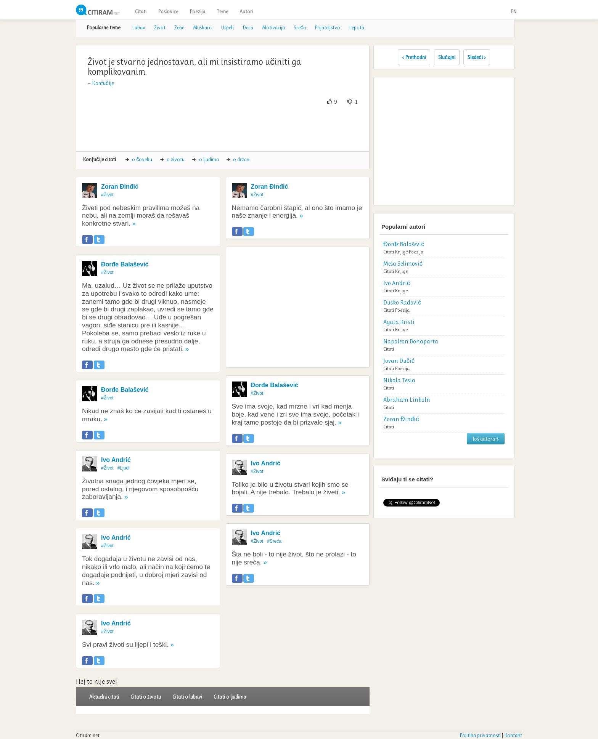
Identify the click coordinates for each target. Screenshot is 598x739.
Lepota (356, 27)
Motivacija (273, 27)
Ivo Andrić (116, 460)
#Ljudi (123, 468)
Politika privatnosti (480, 735)
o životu (176, 159)
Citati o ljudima (230, 697)
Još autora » (486, 439)
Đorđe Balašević (125, 264)
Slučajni (446, 57)
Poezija (197, 11)
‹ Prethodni (414, 57)
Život (160, 27)
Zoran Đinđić (119, 186)
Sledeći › (477, 57)
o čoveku (142, 159)
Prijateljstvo (327, 27)
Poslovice (168, 11)
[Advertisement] (223, 128)
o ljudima (209, 159)
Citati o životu (145, 697)
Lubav (138, 27)
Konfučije (103, 83)
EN (513, 11)
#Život (107, 194)
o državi (242, 159)
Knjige (401, 252)
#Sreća (274, 541)
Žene (179, 27)
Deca (248, 27)
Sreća (300, 27)
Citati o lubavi (187, 697)
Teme (222, 11)
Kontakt (513, 735)
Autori (246, 11)
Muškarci (202, 27)
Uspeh (227, 27)
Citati (140, 11)
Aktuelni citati (104, 697)
